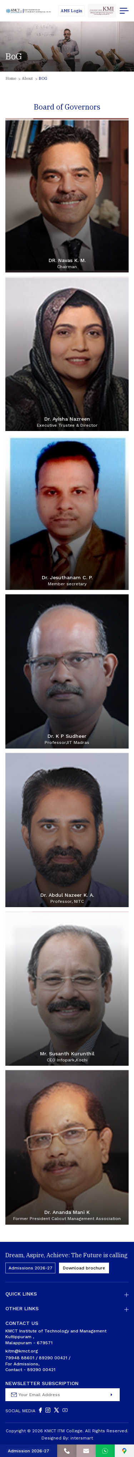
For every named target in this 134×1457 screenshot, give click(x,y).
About (27, 78)
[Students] (71, 10)
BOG (43, 78)
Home (10, 78)
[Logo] (28, 11)
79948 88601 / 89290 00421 (36, 1357)
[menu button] (124, 10)
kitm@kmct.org (21, 1351)
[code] (102, 11)
